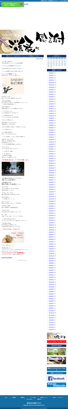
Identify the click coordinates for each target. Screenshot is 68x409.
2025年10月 (51, 87)
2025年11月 (51, 84)
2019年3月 (51, 274)
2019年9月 (51, 260)
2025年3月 (51, 103)
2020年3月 (51, 246)
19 (59, 63)
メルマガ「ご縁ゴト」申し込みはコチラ (56, 341)
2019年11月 (51, 255)
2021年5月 (51, 213)
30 (51, 66)
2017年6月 (51, 324)
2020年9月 (51, 232)
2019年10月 (51, 258)
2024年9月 (51, 118)
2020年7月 (51, 236)
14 (64, 61)
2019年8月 (51, 263)
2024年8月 (51, 120)
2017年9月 (51, 317)
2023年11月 (51, 141)
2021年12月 (51, 196)
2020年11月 (51, 227)
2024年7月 (51, 122)
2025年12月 (51, 82)
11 (56, 61)
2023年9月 (51, 146)
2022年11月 (51, 170)
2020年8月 (51, 234)
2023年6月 (51, 153)
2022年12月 (51, 168)
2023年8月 (51, 148)
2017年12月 (51, 310)
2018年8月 (51, 291)
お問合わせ (39, 399)
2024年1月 (51, 137)
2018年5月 (51, 298)
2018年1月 (51, 308)
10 (53, 61)
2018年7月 (51, 293)
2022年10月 (51, 172)
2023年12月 (51, 139)
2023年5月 (51, 156)
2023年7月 (51, 151)
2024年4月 (51, 130)
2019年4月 (51, 272)
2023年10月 (51, 144)
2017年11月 (51, 312)
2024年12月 (51, 111)
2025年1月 (51, 108)
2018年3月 (51, 303)
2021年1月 (51, 222)
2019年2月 (51, 277)
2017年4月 (51, 329)
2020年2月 (51, 248)
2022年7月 (51, 179)
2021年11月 (51, 198)
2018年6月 (51, 296)
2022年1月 (51, 194)
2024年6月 (51, 125)
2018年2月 (51, 305)
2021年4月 (51, 215)
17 (53, 63)
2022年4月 (51, 187)
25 (56, 64)
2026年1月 (51, 80)
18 (56, 63)
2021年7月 (51, 208)
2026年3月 (51, 75)
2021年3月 (51, 217)
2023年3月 (51, 160)
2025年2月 (51, 106)
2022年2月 (51, 191)
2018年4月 (51, 301)
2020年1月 (51, 251)
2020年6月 (51, 239)
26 (59, 64)
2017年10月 (51, 315)
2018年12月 (51, 282)
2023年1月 (51, 165)
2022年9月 (51, 175)
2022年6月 (51, 182)
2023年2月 (51, 163)
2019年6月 (51, 267)
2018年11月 (51, 284)
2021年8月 (51, 206)
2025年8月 (51, 91)
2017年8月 (51, 320)
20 (62, 63)
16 (51, 63)
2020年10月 (51, 229)
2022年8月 (51, 177)
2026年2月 (51, 77)
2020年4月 (51, 244)
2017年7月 (51, 322)
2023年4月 (51, 158)
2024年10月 (51, 115)
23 (51, 64)
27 (62, 64)
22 (48, 64)
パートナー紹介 (32, 397)
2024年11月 (51, 113)
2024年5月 (51, 127)
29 (48, 66)
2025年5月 (51, 99)
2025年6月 (51, 96)
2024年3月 (51, 132)
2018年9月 (51, 289)
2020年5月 (51, 241)
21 (64, 63)
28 (64, 64)
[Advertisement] (34, 18)
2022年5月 (51, 184)
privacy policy (29, 399)
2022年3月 (51, 189)
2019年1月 (51, 279)
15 (48, 63)
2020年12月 (51, 225)
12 (59, 61)
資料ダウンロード (44, 397)
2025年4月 (51, 101)
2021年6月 (51, 210)
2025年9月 (51, 89)
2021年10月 (51, 201)
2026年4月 (51, 72)
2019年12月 (51, 253)
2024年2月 (51, 134)
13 (62, 61)
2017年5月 (51, 327)
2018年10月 (51, 286)
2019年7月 (51, 265)
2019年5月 (51, 270)
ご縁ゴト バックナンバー (56, 373)
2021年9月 (51, 203)
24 (53, 64)
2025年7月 (51, 94)
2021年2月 (51, 220)
